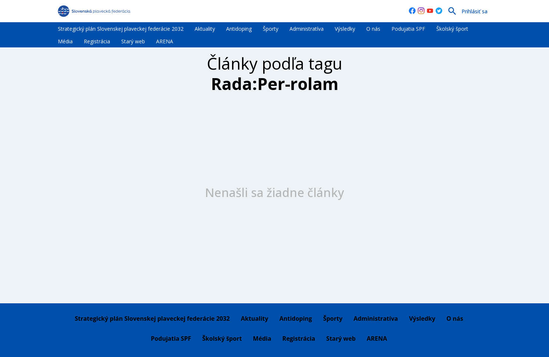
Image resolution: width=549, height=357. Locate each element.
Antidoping (239, 28)
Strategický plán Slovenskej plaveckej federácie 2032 (120, 28)
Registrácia (97, 41)
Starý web (133, 41)
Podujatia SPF (408, 28)
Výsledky (345, 28)
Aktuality (205, 28)
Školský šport (452, 28)
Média (65, 41)
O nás (373, 28)
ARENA (164, 41)
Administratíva (307, 28)
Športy (270, 28)
